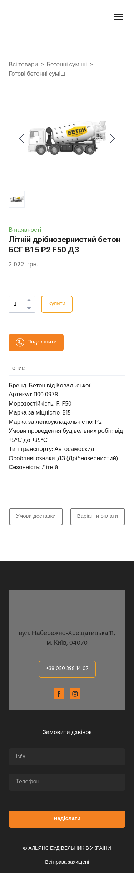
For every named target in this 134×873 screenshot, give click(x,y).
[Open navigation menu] (118, 17)
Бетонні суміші (66, 65)
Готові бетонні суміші (38, 74)
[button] (29, 300)
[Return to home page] (49, 17)
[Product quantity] (20, 304)
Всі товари (23, 65)
